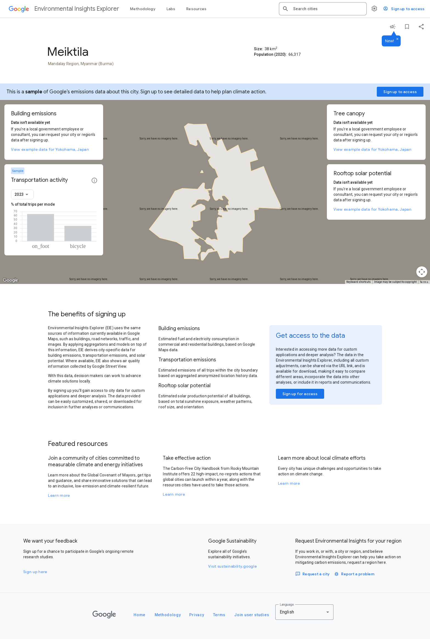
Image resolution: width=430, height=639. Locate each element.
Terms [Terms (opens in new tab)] (424, 282)
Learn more (59, 495)
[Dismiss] (397, 39)
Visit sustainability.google (232, 566)
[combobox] (327, 9)
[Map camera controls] (421, 271)
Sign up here (35, 571)
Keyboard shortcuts (358, 281)
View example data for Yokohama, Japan (50, 149)
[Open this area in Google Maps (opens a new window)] (10, 280)
